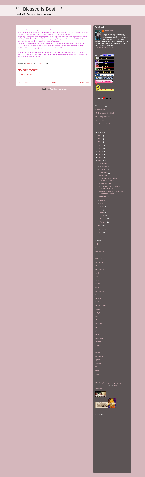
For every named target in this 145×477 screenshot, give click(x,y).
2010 (100, 154)
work (97, 374)
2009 (100, 157)
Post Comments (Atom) (58, 89)
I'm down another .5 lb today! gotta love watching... (109, 187)
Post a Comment (27, 74)
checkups (98, 258)
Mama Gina (109, 31)
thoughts (98, 363)
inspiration (103, 175)
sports (97, 360)
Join (108, 385)
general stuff (99, 291)
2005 (100, 232)
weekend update (105, 183)
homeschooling (100, 305)
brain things (99, 251)
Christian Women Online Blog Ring (112, 384)
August (102, 200)
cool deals (99, 262)
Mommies (98, 387)
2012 (100, 148)
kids (96, 316)
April (101, 213)
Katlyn (97, 313)
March (102, 216)
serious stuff (99, 356)
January (103, 222)
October (103, 169)
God (96, 295)
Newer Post (23, 83)
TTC (96, 367)
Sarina (97, 349)
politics (97, 334)
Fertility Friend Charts (103, 124)
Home (54, 83)
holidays (98, 302)
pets (96, 327)
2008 (100, 160)
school (97, 353)
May (101, 210)
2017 (100, 136)
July (101, 203)
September (104, 173)
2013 (100, 145)
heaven (98, 298)
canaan (98, 255)
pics (96, 331)
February (103, 219)
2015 (100, 139)
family (97, 273)
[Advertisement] (102, 456)
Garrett (97, 284)
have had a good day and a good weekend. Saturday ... (111, 192)
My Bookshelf (100, 120)
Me (96, 320)
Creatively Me (100, 109)
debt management (101, 269)
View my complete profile (104, 48)
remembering (104, 196)
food (96, 276)
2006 (100, 229)
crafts (97, 266)
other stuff (99, 324)
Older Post (84, 83)
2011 (100, 151)
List (111, 385)
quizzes (98, 342)
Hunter (97, 309)
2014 (100, 142)
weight (97, 371)
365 (96, 244)
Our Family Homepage (103, 117)
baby (97, 247)
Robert (97, 345)
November (104, 166)
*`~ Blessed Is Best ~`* (39, 9)
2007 (100, 226)
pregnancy (99, 338)
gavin (97, 287)
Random (115, 385)
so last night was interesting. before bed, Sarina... (109, 179)
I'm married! (98, 388)
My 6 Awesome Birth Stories (105, 113)
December (104, 163)
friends (97, 280)
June (102, 207)
